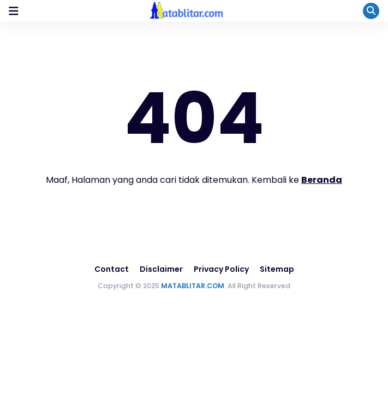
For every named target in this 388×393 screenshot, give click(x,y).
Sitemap (277, 269)
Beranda (321, 180)
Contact (111, 269)
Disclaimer (161, 269)
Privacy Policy (221, 269)
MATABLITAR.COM (192, 285)
